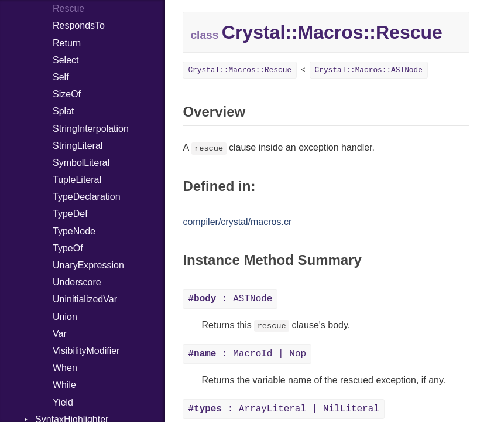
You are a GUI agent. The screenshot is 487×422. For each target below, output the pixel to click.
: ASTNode (230, 299)
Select (65, 60)
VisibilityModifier (86, 351)
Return (67, 43)
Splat (63, 111)
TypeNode (74, 231)
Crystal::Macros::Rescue (239, 70)
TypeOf (68, 248)
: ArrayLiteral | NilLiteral (283, 409)
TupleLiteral (77, 180)
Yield (63, 402)
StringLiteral (77, 146)
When (65, 368)
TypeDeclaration (87, 197)
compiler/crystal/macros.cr (237, 222)
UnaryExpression (88, 265)
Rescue (68, 8)
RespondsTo (79, 25)
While (64, 385)
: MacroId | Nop (247, 354)
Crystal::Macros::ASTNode (369, 70)
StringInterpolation (91, 129)
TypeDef (70, 214)
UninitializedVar (85, 299)
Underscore (77, 282)
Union (65, 317)
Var (60, 334)
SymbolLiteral (81, 163)
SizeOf (67, 94)
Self (61, 77)
